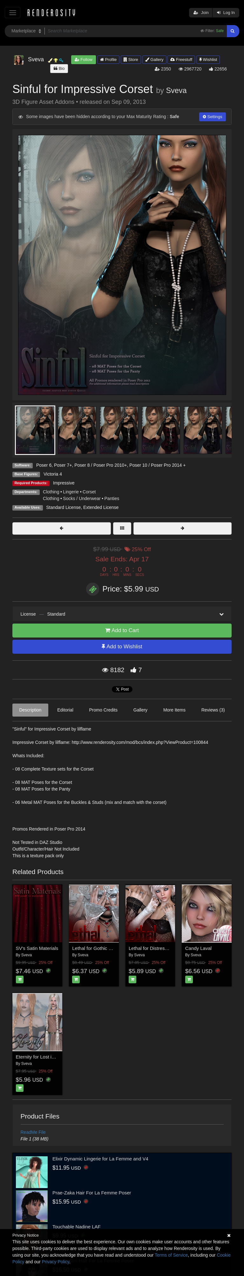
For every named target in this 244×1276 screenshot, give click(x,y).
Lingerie (71, 491)
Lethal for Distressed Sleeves (160, 948)
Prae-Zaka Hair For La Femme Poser (91, 1192)
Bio (59, 68)
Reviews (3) (213, 709)
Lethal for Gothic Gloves (97, 948)
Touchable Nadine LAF (76, 1226)
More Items (174, 709)
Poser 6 (43, 465)
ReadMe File (33, 1132)
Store (131, 59)
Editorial (65, 709)
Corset (89, 491)
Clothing (51, 491)
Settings (212, 116)
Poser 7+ (63, 465)
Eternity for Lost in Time (41, 1056)
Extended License (101, 507)
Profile (108, 59)
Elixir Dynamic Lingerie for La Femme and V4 (100, 1158)
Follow (83, 59)
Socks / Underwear (81, 498)
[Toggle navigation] (12, 12)
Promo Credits (103, 709)
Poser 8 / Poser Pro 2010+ (100, 465)
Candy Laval (198, 948)
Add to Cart (122, 630)
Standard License (63, 507)
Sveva (176, 90)
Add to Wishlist (122, 647)
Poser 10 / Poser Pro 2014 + (157, 465)
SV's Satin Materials (37, 948)
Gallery (154, 59)
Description (30, 709)
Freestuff (181, 59)
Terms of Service (171, 1255)
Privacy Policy (55, 1261)
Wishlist (208, 59)
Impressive (64, 482)
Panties (112, 498)
